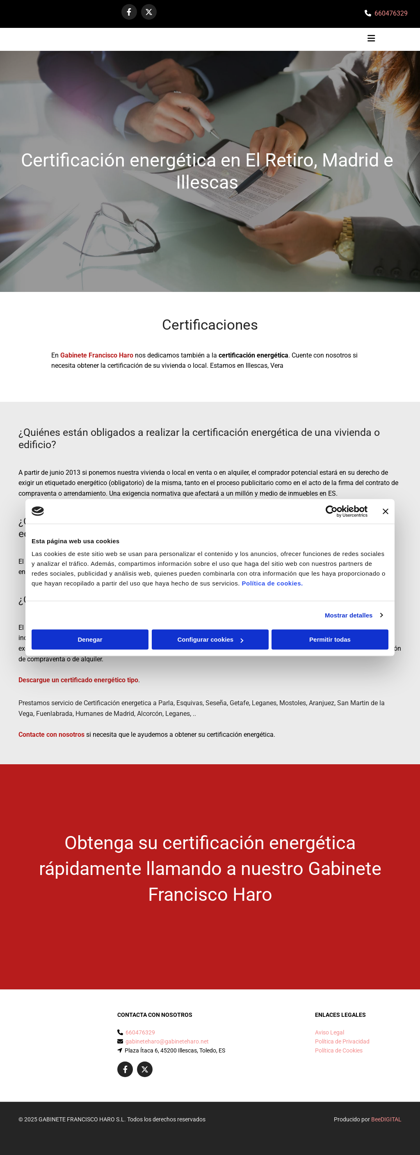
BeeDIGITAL (386, 1119)
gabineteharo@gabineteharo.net (167, 1041)
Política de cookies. (272, 583)
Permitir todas (330, 639)
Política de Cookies (339, 1050)
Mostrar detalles (349, 615)
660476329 (391, 13)
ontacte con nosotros (53, 734)
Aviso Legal (329, 1032)
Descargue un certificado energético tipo (78, 680)
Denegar (90, 639)
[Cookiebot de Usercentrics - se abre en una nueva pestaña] (332, 511)
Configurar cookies (210, 639)
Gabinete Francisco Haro (96, 355)
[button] (262, 39)
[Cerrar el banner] (385, 511)
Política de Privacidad (342, 1041)
